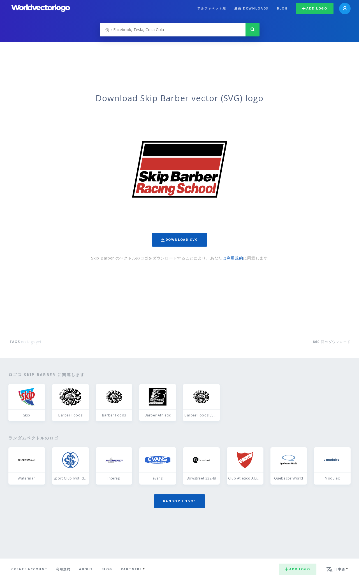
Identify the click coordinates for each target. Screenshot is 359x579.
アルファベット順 (211, 8)
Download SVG (179, 239)
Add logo (314, 8)
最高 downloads (251, 8)
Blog (282, 8)
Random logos (179, 501)
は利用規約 (233, 258)
